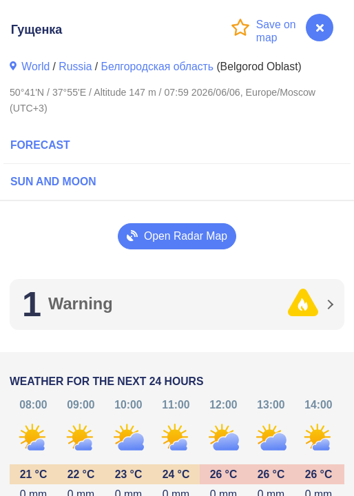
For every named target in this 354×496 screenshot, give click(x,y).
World (35, 66)
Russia (75, 66)
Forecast (40, 145)
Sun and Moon (53, 181)
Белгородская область (157, 66)
